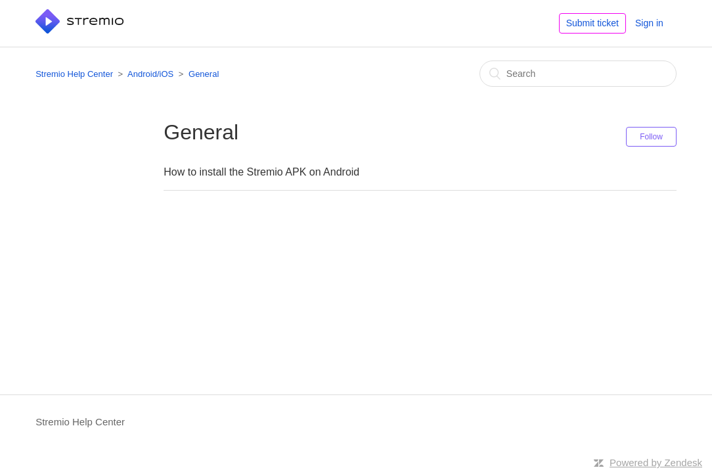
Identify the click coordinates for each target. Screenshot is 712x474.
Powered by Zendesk (656, 462)
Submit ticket (592, 23)
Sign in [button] (649, 23)
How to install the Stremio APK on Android (261, 172)
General (204, 74)
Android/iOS (150, 74)
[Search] (578, 73)
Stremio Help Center (74, 74)
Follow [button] (651, 136)
